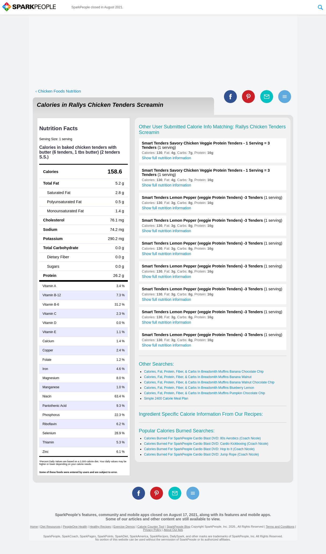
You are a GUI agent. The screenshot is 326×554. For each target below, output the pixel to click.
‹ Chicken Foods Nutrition (58, 91)
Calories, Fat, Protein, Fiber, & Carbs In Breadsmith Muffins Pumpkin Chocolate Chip (204, 393)
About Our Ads (173, 529)
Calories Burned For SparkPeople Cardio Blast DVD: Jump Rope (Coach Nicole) (201, 454)
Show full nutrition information (166, 158)
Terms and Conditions (280, 526)
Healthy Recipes (100, 526)
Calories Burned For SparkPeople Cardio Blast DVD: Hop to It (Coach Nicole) (199, 449)
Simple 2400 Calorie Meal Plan (166, 398)
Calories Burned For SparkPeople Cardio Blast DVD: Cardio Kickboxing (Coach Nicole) (206, 444)
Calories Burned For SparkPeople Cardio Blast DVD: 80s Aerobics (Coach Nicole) (202, 438)
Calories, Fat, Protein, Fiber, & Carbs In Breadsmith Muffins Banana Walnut (197, 377)
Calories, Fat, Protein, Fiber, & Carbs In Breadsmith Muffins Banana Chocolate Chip (203, 371)
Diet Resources (50, 526)
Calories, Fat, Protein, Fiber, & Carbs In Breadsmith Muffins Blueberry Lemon (199, 388)
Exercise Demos (124, 526)
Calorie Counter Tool (150, 526)
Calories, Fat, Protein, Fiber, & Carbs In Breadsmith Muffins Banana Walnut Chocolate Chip (209, 382)
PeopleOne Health (75, 526)
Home (34, 526)
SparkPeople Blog (178, 526)
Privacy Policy (152, 529)
